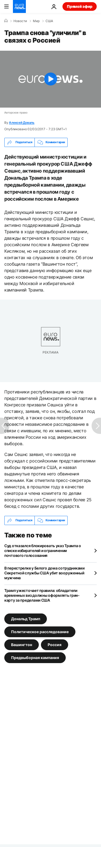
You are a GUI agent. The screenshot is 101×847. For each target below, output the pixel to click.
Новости (20, 21)
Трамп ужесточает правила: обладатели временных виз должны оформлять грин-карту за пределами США (42, 595)
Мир (36, 21)
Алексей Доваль (21, 123)
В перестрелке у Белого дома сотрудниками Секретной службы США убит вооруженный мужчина (44, 573)
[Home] (6, 21)
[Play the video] (50, 79)
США (49, 21)
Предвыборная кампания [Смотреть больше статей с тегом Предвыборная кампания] (35, 657)
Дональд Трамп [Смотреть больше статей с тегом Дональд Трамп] (25, 618)
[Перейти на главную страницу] (19, 6)
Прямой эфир (79, 6)
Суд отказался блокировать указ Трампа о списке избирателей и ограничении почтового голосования (42, 550)
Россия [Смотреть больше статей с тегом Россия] (54, 644)
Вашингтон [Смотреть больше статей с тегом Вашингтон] (21, 644)
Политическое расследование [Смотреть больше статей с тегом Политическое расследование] (40, 631)
